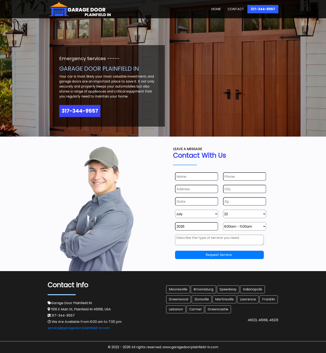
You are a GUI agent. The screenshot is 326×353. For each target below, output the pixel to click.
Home (217, 8)
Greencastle (218, 309)
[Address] (196, 189)
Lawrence (248, 299)
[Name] (196, 176)
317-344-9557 (263, 9)
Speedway (228, 289)
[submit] (219, 255)
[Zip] (244, 201)
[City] (244, 189)
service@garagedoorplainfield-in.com (79, 328)
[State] (196, 201)
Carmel (195, 309)
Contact (236, 9)
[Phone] (244, 176)
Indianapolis (252, 289)
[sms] (219, 240)
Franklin (268, 299)
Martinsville (224, 299)
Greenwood (178, 299)
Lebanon (176, 309)
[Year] (196, 226)
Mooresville (178, 289)
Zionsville (201, 299)
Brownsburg (203, 289)
